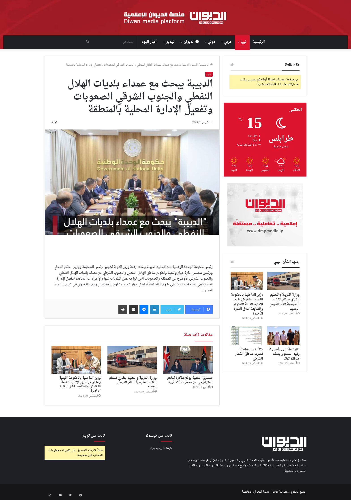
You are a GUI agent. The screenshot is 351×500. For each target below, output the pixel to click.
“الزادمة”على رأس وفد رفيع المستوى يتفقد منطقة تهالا (284, 354)
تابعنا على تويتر (93, 436)
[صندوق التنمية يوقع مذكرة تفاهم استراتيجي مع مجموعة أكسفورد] (188, 360)
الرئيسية (259, 42)
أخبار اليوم (149, 42)
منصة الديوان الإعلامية (255, 492)
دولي (211, 42)
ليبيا (243, 42)
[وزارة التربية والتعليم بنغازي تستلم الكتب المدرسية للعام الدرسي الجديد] (132, 360)
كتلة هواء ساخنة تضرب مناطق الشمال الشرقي (248, 354)
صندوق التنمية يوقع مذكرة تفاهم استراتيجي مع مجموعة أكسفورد (190, 380)
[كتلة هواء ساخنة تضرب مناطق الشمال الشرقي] (247, 335)
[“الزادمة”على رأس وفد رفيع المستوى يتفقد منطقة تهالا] (283, 335)
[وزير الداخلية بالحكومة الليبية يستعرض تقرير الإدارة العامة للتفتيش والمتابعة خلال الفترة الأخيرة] (76, 360)
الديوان (191, 42)
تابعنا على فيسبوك (161, 448)
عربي (227, 42)
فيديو (170, 42)
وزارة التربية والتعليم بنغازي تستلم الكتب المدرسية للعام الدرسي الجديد (133, 382)
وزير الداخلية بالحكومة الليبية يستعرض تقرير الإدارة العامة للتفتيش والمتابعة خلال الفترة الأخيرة (80, 384)
